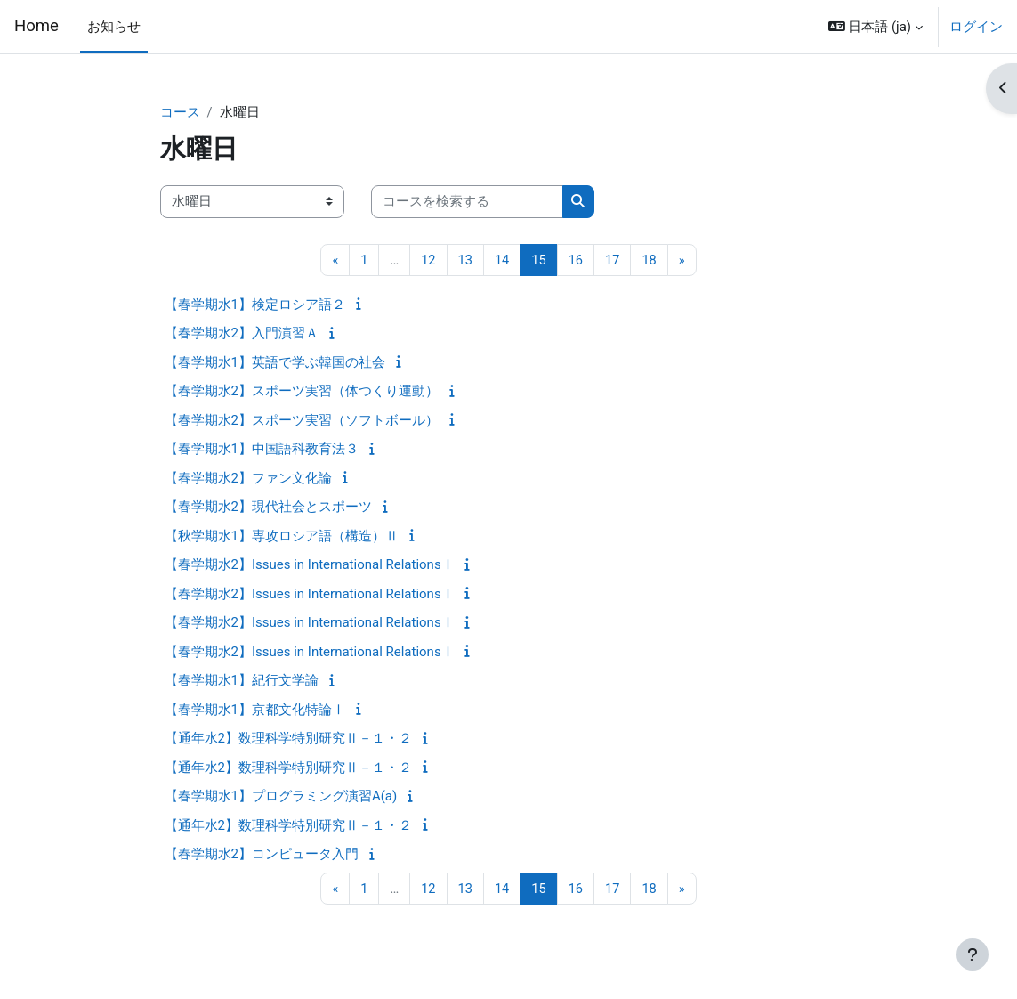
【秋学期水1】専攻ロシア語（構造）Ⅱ (282, 537)
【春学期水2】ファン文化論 (248, 479)
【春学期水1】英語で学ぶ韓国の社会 (275, 363)
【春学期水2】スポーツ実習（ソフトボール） (302, 421)
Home (36, 26)
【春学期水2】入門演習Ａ (242, 334)
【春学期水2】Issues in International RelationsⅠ (310, 565)
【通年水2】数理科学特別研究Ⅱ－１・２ (288, 739)
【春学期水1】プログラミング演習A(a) (281, 797)
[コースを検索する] (467, 202)
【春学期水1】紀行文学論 (242, 681)
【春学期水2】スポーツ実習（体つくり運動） (302, 392)
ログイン (976, 27)
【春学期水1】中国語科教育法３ (262, 450)
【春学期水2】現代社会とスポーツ (268, 508)
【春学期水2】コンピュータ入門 (262, 855)
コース (180, 113)
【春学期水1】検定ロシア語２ (255, 305)
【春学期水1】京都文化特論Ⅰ (255, 711)
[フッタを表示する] (972, 954)
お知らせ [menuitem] (114, 27)
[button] (875, 26)
